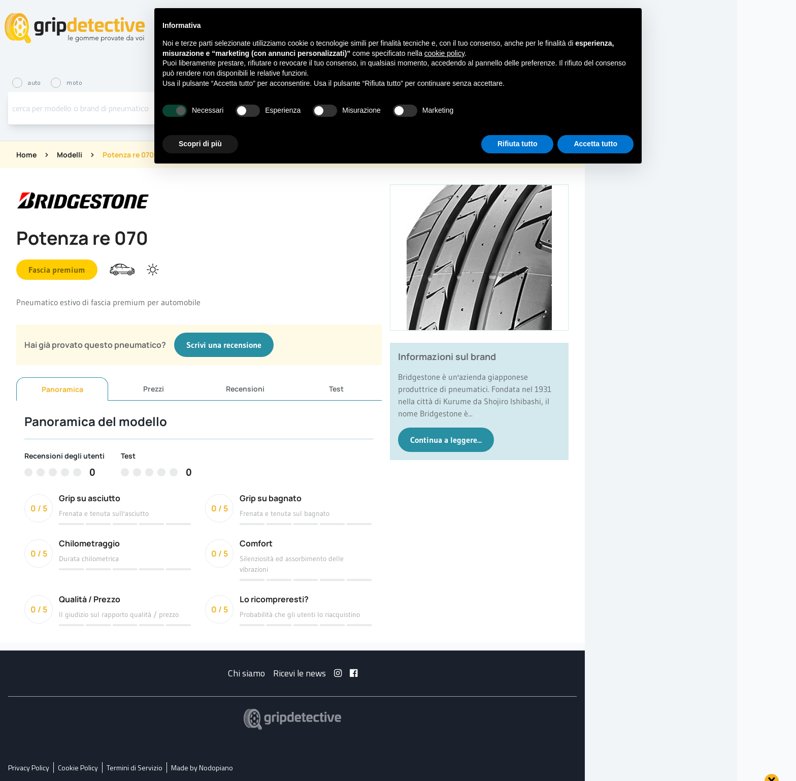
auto (27, 82)
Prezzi (153, 389)
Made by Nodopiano (202, 767)
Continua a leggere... (446, 440)
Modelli (69, 154)
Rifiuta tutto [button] (518, 144)
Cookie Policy (78, 767)
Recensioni (245, 389)
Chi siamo (246, 673)
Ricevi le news (299, 673)
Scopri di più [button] (200, 144)
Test (336, 389)
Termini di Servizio (134, 767)
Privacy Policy (28, 767)
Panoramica (62, 389)
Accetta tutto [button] (595, 144)
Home (26, 154)
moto (66, 82)
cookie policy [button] (444, 53)
